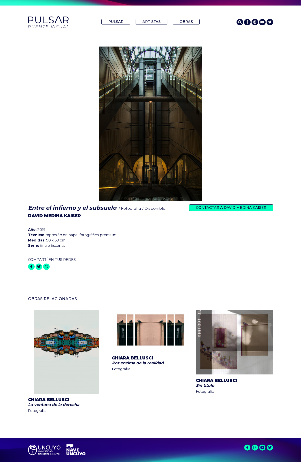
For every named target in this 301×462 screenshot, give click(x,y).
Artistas (151, 22)
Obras (186, 22)
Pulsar (115, 22)
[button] (240, 22)
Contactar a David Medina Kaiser (231, 208)
